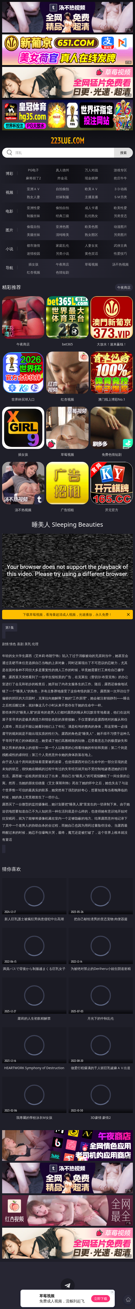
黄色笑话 (91, 253)
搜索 (123, 152)
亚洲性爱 (33, 207)
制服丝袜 (33, 215)
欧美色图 (91, 226)
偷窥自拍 (33, 226)
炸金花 (62, 178)
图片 (9, 230)
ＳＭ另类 (120, 197)
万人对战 (91, 170)
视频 (9, 192)
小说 (9, 248)
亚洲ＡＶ (33, 189)
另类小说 (62, 253)
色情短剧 (62, 272)
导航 (9, 267)
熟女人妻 (33, 197)
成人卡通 (91, 207)
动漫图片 (120, 226)
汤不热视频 (120, 264)
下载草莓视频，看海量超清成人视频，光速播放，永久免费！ (77, 614)
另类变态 (120, 215)
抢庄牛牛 (120, 178)
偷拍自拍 (62, 207)
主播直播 (91, 197)
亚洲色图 (62, 226)
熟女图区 (91, 234)
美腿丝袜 (33, 234)
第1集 (9, 627)
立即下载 (100, 1298)
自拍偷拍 (62, 189)
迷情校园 (33, 253)
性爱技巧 (120, 253)
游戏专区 (120, 170)
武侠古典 (120, 245)
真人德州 (62, 170)
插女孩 (33, 264)
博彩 (9, 173)
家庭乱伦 (62, 245)
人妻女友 (91, 245)
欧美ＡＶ (91, 189)
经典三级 (62, 215)
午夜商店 (62, 264)
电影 (9, 211)
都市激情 (33, 245)
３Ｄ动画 (120, 189)
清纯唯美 (62, 234)
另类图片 (120, 234)
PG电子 (33, 170)
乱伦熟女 (91, 215)
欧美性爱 (120, 207)
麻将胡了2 (33, 178)
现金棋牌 (91, 178)
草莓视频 (91, 264)
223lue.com (67, 140)
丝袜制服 (62, 197)
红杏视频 (33, 272)
